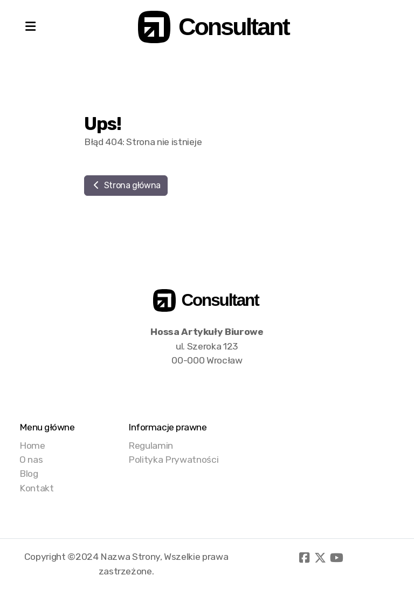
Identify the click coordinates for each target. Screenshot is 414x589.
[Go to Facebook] (304, 558)
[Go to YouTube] (336, 558)
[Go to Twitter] (320, 558)
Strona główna (126, 185)
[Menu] (30, 26)
